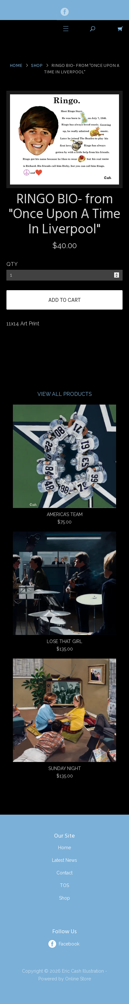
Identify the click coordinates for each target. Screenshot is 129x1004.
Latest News (64, 860)
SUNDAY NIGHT (64, 768)
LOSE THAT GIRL (64, 641)
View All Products (64, 394)
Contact (64, 872)
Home (16, 65)
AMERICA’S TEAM (65, 514)
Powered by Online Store (64, 978)
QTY (12, 264)
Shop (37, 65)
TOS (64, 885)
